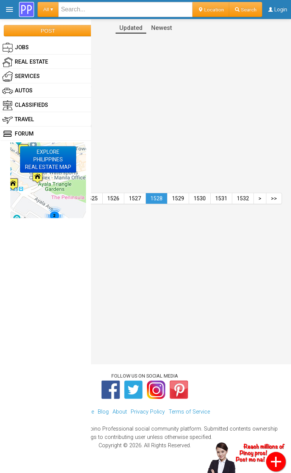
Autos (17, 91)
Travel (18, 119)
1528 (156, 198)
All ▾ (48, 9)
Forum (18, 134)
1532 (243, 198)
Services (21, 76)
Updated (130, 27)
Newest (161, 27)
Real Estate (25, 62)
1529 (178, 198)
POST (48, 31)
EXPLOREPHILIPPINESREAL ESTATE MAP (48, 159)
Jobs (15, 47)
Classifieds (25, 105)
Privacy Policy (148, 412)
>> (274, 198)
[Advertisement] (145, 270)
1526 (113, 198)
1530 (200, 198)
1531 (221, 198)
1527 (135, 198)
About (120, 412)
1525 (92, 198)
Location (211, 9)
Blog (103, 412)
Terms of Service (189, 412)
